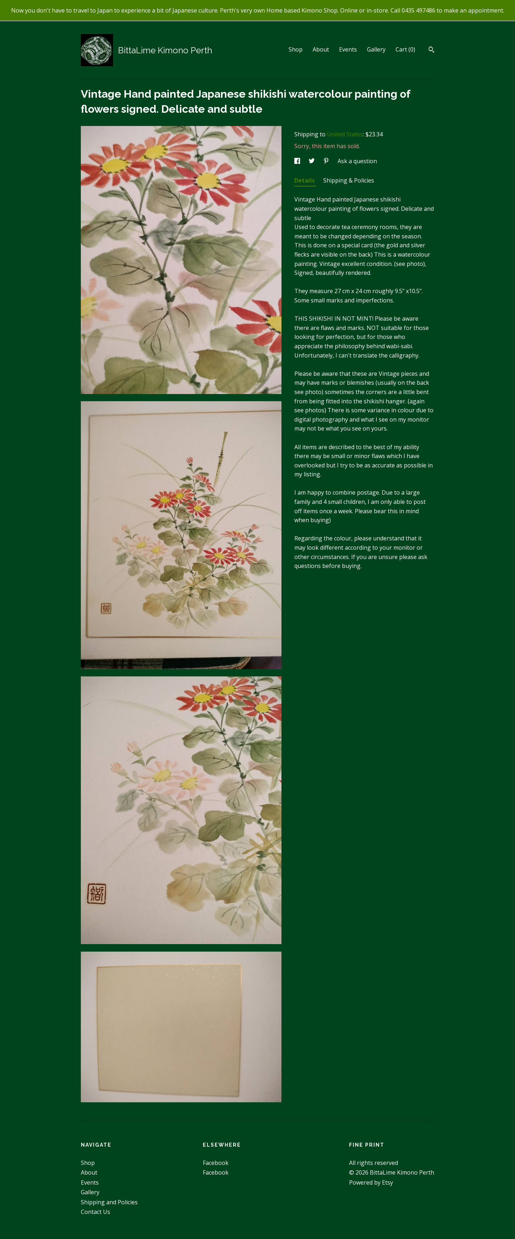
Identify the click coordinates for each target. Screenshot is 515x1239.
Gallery (376, 49)
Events (348, 49)
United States (345, 134)
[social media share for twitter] (312, 161)
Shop (296, 49)
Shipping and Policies (109, 1202)
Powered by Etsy (371, 1182)
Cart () (405, 49)
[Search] (431, 50)
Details (305, 180)
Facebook (216, 1163)
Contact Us (95, 1212)
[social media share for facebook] (297, 161)
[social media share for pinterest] (326, 161)
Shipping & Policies (348, 180)
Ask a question (357, 161)
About (321, 49)
